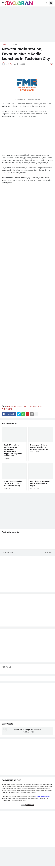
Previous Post (8, 552)
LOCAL (19, 406)
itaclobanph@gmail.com (43, 796)
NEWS (25, 406)
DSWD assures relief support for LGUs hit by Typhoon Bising (13, 483)
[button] (2, 3)
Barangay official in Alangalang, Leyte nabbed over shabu (39, 447)
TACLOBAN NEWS (35, 406)
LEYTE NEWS (12, 44)
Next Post (48, 552)
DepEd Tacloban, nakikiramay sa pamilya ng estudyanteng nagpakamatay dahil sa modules (13, 450)
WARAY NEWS (7, 409)
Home (4, 44)
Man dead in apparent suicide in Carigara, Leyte (40, 483)
